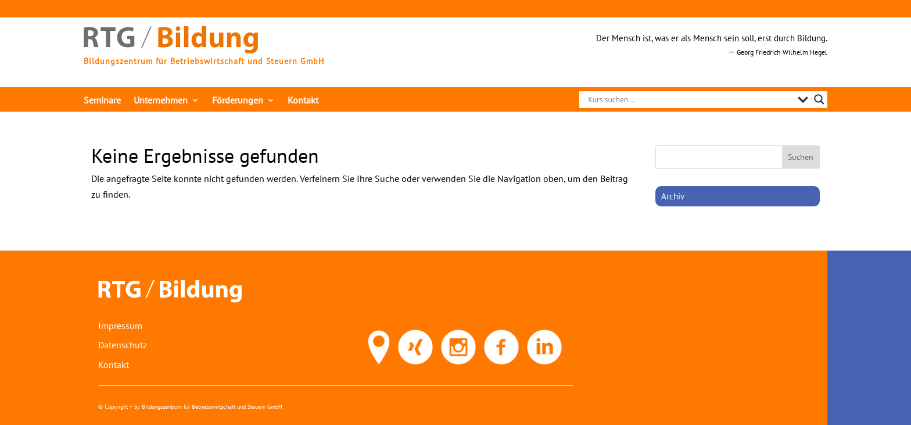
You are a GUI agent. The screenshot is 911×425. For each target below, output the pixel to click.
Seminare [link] (102, 101)
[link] (171, 50)
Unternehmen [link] (161, 101)
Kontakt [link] (303, 101)
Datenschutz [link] (122, 345)
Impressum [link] (120, 325)
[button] (801, 157)
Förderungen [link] (237, 101)
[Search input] (690, 99)
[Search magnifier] (819, 99)
